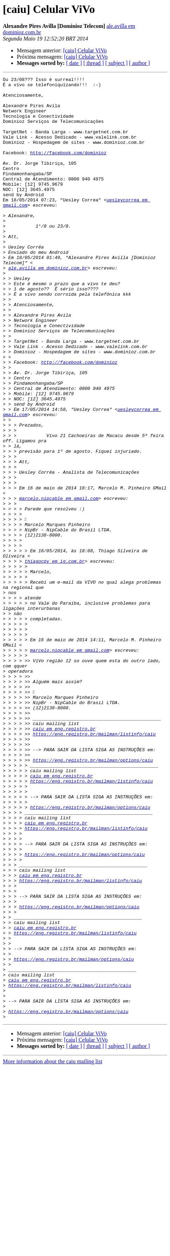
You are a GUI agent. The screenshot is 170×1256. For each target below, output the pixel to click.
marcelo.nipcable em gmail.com (58, 583)
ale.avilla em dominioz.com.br (47, 306)
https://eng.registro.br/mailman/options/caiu (93, 897)
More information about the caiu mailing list (52, 1250)
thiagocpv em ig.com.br (54, 658)
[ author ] (139, 63)
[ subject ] (116, 63)
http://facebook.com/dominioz (68, 168)
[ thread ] (93, 63)
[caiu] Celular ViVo (85, 50)
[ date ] (74, 63)
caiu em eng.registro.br (64, 859)
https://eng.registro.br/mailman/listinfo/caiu (94, 866)
